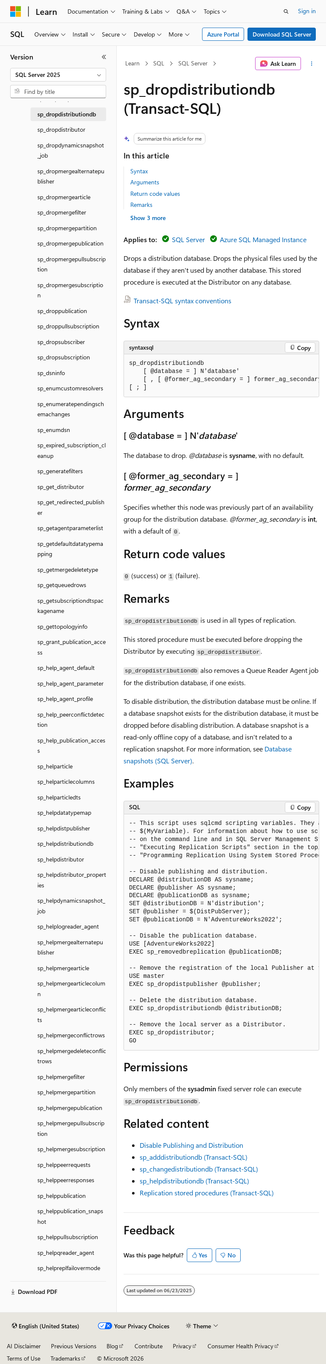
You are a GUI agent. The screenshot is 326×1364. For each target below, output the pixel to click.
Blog (112, 1346)
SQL (158, 63)
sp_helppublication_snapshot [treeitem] (70, 1216)
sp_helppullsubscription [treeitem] (67, 1237)
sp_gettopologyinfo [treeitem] (62, 626)
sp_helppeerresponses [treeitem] (65, 1180)
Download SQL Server (282, 34)
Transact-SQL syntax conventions (182, 300)
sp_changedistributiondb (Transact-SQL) (199, 1168)
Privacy (182, 1346)
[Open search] (286, 11)
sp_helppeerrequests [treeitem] (63, 1165)
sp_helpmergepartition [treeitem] (66, 1092)
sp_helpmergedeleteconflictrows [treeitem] (71, 1056)
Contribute (149, 1346)
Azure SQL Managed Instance (263, 239)
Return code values (155, 193)
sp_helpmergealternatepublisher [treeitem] (70, 947)
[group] (221, 375)
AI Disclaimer (24, 1346)
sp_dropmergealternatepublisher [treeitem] (70, 176)
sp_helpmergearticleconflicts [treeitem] (71, 1014)
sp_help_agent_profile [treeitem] (65, 699)
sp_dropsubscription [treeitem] (63, 357)
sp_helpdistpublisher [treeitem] (63, 828)
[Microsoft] (15, 11)
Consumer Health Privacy (240, 1346)
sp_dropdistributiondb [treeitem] (66, 114)
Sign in (307, 11)
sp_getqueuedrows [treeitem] (61, 585)
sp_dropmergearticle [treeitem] (63, 197)
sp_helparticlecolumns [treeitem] (66, 781)
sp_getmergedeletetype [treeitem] (67, 569)
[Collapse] (104, 57)
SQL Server (193, 63)
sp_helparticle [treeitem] (55, 766)
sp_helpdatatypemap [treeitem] (64, 812)
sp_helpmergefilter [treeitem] (61, 1077)
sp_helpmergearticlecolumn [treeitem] (71, 988)
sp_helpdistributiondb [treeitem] (65, 843)
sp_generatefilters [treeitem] (60, 471)
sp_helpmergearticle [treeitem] (63, 968)
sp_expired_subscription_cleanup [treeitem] (71, 450)
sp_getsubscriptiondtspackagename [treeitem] (70, 605)
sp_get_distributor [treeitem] (60, 487)
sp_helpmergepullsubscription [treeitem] (70, 1128)
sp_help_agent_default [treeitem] (66, 668)
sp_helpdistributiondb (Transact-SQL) (194, 1180)
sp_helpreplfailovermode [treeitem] (68, 1268)
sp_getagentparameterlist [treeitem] (70, 528)
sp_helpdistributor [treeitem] (60, 859)
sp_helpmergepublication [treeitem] (69, 1108)
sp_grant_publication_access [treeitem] (71, 647)
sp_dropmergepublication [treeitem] (70, 243)
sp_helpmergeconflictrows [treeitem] (71, 1035)
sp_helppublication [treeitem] (61, 1196)
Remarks (141, 205)
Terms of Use (23, 1358)
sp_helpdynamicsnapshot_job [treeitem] (71, 905)
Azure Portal (223, 34)
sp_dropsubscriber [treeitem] (61, 342)
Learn (132, 63)
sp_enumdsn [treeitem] (53, 430)
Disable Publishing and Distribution (191, 1145)
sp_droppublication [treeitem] (62, 311)
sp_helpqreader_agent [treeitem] (65, 1252)
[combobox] (58, 75)
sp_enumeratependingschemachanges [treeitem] (70, 409)
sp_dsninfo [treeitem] (51, 373)
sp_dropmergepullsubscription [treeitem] (71, 264)
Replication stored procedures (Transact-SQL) (207, 1192)
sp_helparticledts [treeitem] (59, 797)
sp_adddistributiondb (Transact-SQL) (193, 1156)
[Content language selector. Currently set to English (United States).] (45, 1326)
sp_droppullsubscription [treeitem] (68, 326)
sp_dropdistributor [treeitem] (61, 129)
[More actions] (311, 64)
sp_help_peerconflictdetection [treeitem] (70, 719)
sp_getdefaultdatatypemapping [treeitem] (70, 548)
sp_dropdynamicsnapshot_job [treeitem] (70, 150)
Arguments (144, 182)
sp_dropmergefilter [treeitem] (61, 212)
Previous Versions (73, 1346)
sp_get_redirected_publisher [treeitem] (70, 507)
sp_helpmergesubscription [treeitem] (71, 1149)
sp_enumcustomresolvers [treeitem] (70, 388)
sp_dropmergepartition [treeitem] (67, 228)
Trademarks (65, 1358)
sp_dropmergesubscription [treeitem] (70, 290)
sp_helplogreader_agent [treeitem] (68, 926)
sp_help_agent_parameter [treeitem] (70, 683)
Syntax (139, 171)
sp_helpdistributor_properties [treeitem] (71, 879)
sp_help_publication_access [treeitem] (71, 745)
